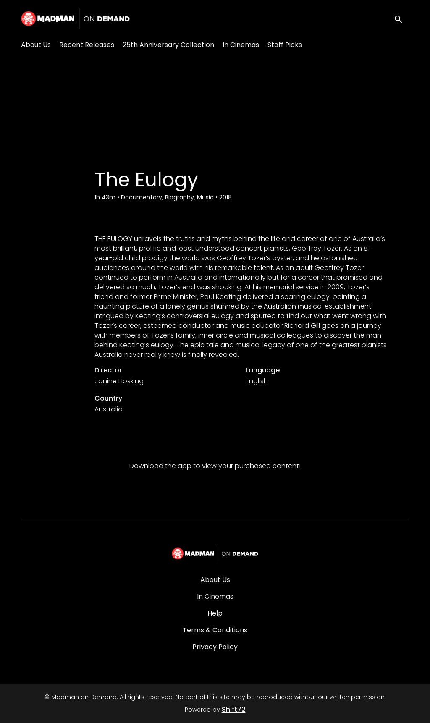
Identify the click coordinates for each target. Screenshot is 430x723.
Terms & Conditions (215, 630)
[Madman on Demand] (215, 553)
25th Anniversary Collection (168, 45)
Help (215, 613)
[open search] (401, 19)
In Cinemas (241, 45)
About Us (36, 45)
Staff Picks (284, 45)
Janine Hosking (119, 381)
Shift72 (234, 709)
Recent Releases (86, 45)
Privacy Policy (215, 647)
